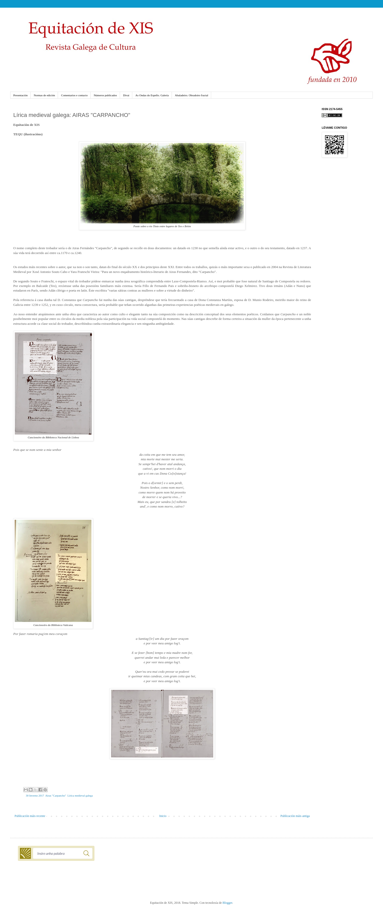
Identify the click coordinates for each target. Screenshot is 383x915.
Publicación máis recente (30, 816)
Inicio (162, 816)
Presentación (20, 95)
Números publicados (105, 95)
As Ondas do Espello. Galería (152, 95)
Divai (126, 95)
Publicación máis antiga (295, 816)
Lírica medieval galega (80, 795)
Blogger (227, 903)
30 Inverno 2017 (35, 795)
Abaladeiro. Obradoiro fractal (191, 95)
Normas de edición (44, 95)
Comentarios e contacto (74, 95)
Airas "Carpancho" (55, 795)
